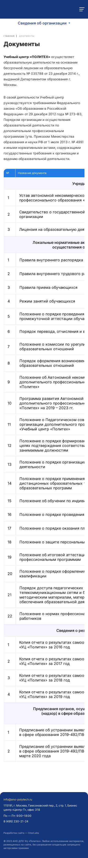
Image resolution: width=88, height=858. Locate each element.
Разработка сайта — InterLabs (21, 832)
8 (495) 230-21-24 (16, 821)
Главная (9, 36)
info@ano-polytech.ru (18, 799)
